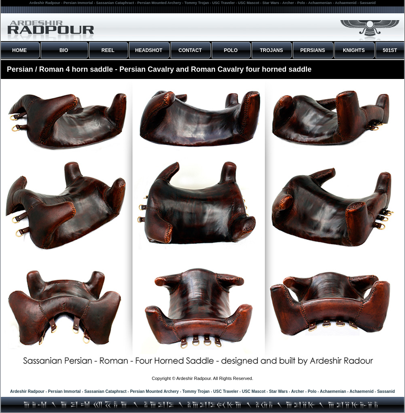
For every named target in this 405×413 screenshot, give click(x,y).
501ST (390, 50)
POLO (231, 50)
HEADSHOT (148, 50)
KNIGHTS (354, 50)
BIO (63, 50)
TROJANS (271, 50)
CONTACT (190, 50)
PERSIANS (312, 50)
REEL (108, 50)
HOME (19, 50)
